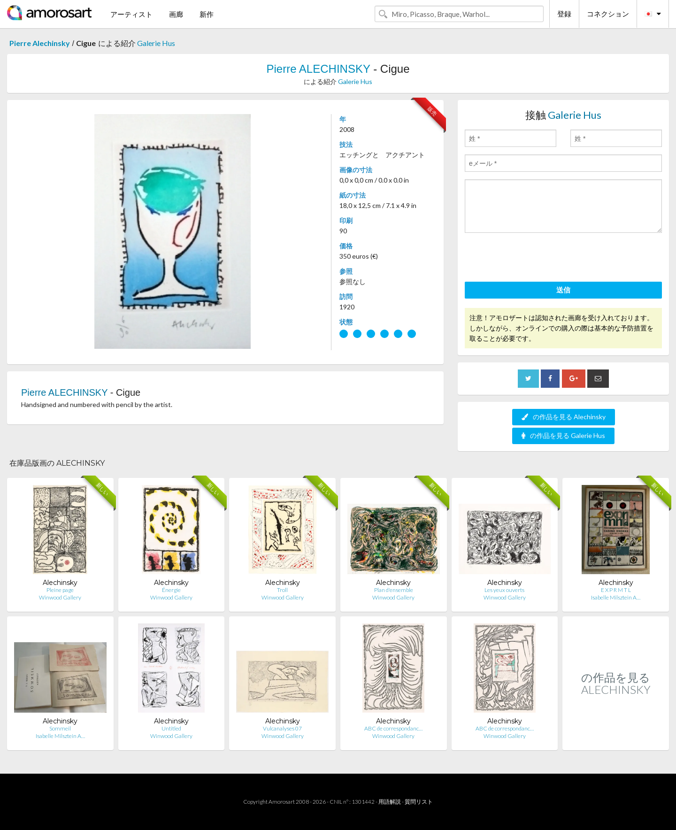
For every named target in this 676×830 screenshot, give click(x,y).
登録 (564, 13)
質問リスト (419, 801)
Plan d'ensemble (393, 589)
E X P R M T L (616, 589)
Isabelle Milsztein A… (615, 597)
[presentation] (536, 258)
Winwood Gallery (60, 597)
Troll (282, 589)
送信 (563, 289)
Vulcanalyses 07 (282, 728)
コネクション (608, 13)
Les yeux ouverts (504, 589)
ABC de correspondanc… (393, 728)
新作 (207, 14)
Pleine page (60, 589)
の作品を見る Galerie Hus (563, 435)
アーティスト (131, 14)
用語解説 (389, 801)
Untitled (171, 728)
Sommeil (60, 728)
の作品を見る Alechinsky (564, 417)
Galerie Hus (156, 42)
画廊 (176, 14)
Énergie (171, 589)
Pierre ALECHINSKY (318, 68)
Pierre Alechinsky (39, 42)
